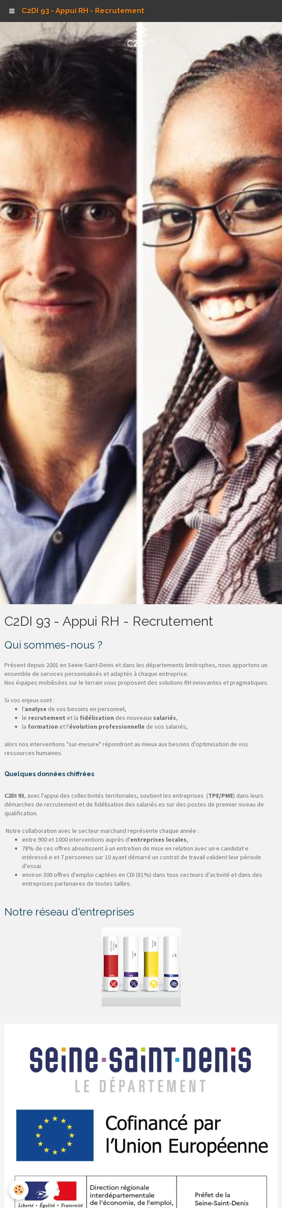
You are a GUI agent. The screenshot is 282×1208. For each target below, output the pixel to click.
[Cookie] (19, 1190)
